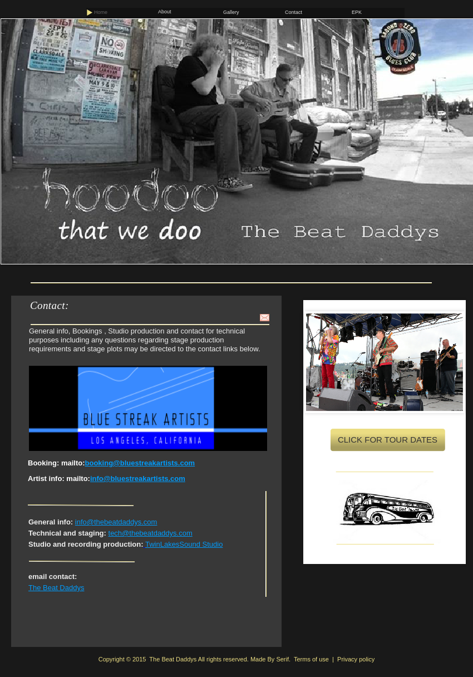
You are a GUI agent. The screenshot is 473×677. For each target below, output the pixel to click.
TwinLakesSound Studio (184, 544)
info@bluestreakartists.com (137, 478)
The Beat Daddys (56, 587)
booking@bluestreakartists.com (140, 463)
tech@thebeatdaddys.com (151, 533)
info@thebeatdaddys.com (116, 522)
